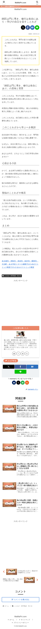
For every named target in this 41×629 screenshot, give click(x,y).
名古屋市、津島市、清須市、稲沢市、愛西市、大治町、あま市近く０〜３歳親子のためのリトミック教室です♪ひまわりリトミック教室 (20, 264)
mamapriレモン (21, 337)
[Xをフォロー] (18, 354)
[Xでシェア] (23, 27)
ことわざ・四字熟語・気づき (11, 276)
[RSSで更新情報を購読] (27, 354)
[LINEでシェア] (37, 27)
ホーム (11, 620)
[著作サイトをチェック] (14, 354)
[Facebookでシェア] (28, 27)
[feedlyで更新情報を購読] (23, 354)
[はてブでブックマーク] (32, 27)
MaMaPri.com (20, 3)
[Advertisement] (20, 302)
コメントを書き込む (22, 599)
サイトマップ (24, 620)
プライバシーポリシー (20, 622)
